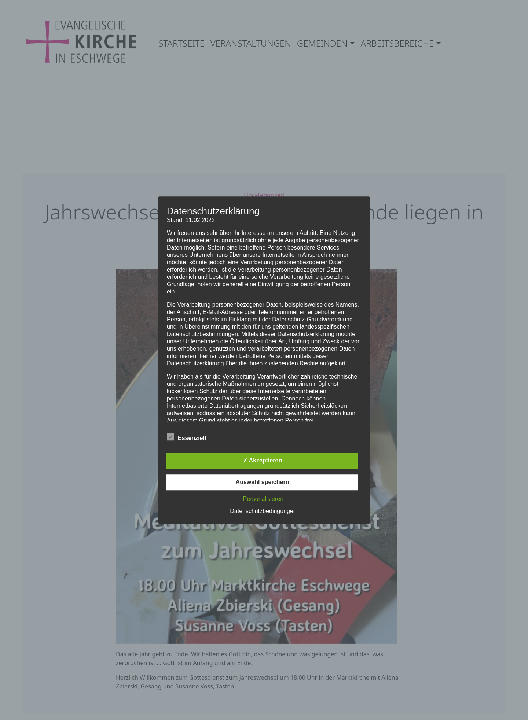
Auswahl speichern (262, 482)
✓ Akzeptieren (262, 460)
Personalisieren (263, 499)
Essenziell (186, 436)
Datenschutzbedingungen (263, 511)
